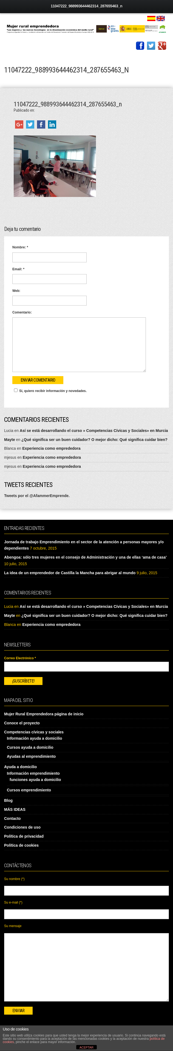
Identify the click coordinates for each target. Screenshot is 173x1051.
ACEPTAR (86, 1047)
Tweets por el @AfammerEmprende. (37, 495)
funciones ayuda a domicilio (35, 779)
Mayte (9, 439)
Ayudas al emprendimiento (31, 756)
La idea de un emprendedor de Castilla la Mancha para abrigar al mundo (69, 573)
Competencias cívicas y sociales (34, 732)
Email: (18, 269)
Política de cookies (21, 845)
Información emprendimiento (33, 773)
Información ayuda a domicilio (34, 738)
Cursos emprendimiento (29, 790)
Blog (8, 800)
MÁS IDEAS (14, 809)
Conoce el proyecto (22, 723)
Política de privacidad (24, 836)
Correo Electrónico (20, 658)
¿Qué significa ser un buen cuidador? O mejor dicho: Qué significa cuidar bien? (94, 439)
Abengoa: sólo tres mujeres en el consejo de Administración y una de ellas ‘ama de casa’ (85, 557)
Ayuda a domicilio (20, 767)
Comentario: (22, 312)
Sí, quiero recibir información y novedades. (49, 390)
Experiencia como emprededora (51, 448)
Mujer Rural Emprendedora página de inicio (43, 714)
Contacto (12, 818)
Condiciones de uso (22, 827)
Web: (16, 291)
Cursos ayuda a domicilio (30, 747)
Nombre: (20, 247)
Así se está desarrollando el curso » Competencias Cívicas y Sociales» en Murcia (94, 430)
